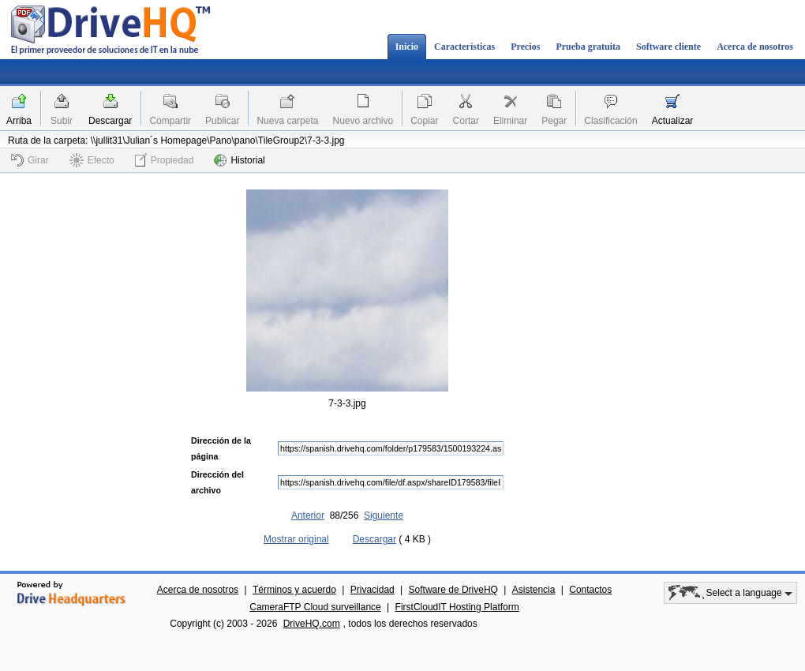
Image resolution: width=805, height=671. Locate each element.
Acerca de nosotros (755, 46)
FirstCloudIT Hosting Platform (457, 607)
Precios (525, 46)
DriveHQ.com (311, 623)
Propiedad (164, 160)
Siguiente (383, 515)
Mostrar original (296, 539)
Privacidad (372, 589)
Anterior (307, 515)
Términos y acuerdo (294, 589)
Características (464, 46)
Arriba (19, 120)
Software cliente (668, 46)
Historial (239, 160)
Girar (30, 160)
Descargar (110, 120)
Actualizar (673, 120)
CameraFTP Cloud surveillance (315, 607)
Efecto (91, 160)
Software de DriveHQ (453, 589)
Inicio (406, 46)
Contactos (590, 589)
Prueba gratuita (588, 46)
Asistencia (534, 589)
